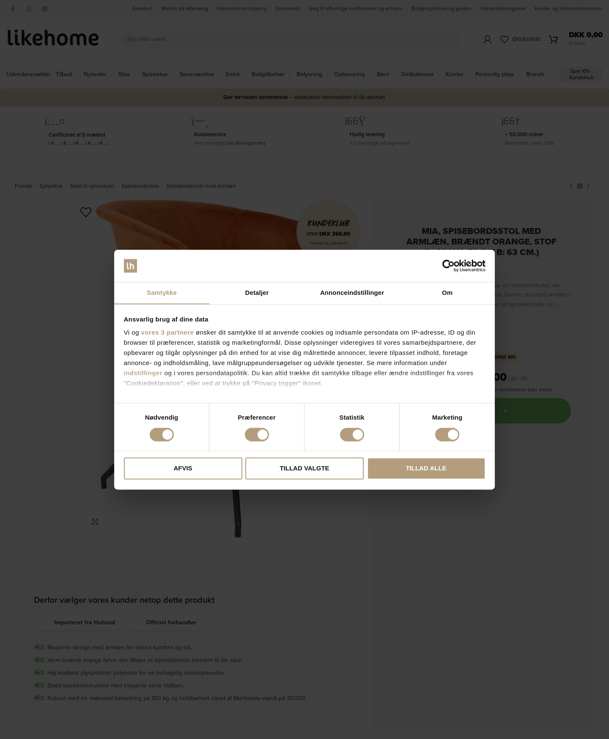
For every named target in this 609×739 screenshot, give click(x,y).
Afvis (182, 468)
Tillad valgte (304, 468)
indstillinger (143, 373)
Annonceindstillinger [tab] (352, 292)
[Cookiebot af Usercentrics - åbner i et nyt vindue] (448, 265)
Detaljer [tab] (257, 292)
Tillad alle (426, 468)
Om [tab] (447, 292)
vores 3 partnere (167, 332)
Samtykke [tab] (162, 292)
